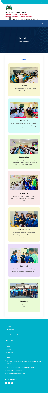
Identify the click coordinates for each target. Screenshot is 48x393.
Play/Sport (24, 295)
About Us (8, 320)
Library (24, 79)
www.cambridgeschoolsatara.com (16, 367)
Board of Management (12, 325)
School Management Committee (14, 328)
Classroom (24, 114)
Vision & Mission (10, 323)
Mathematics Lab (24, 223)
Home (20, 35)
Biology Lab (24, 260)
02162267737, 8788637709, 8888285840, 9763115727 (21, 361)
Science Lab (24, 187)
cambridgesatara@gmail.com (14, 364)
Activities (8, 343)
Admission (8, 337)
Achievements (9, 346)
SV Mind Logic (37, 389)
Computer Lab (24, 151)
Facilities (8, 340)
